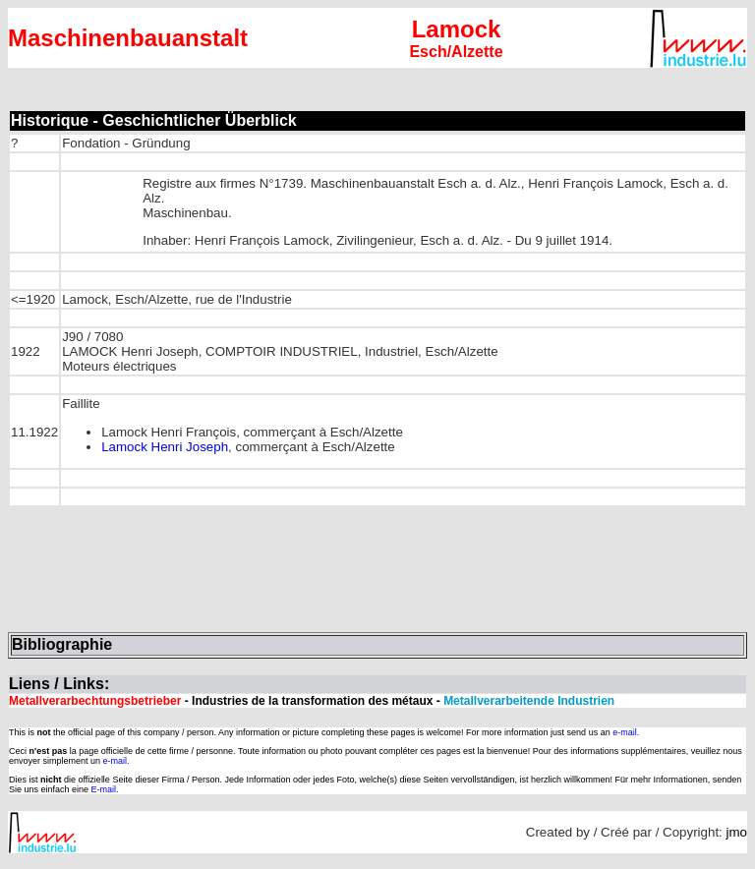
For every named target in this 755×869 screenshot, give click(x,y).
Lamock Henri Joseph (164, 446)
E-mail (104, 789)
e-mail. (625, 732)
